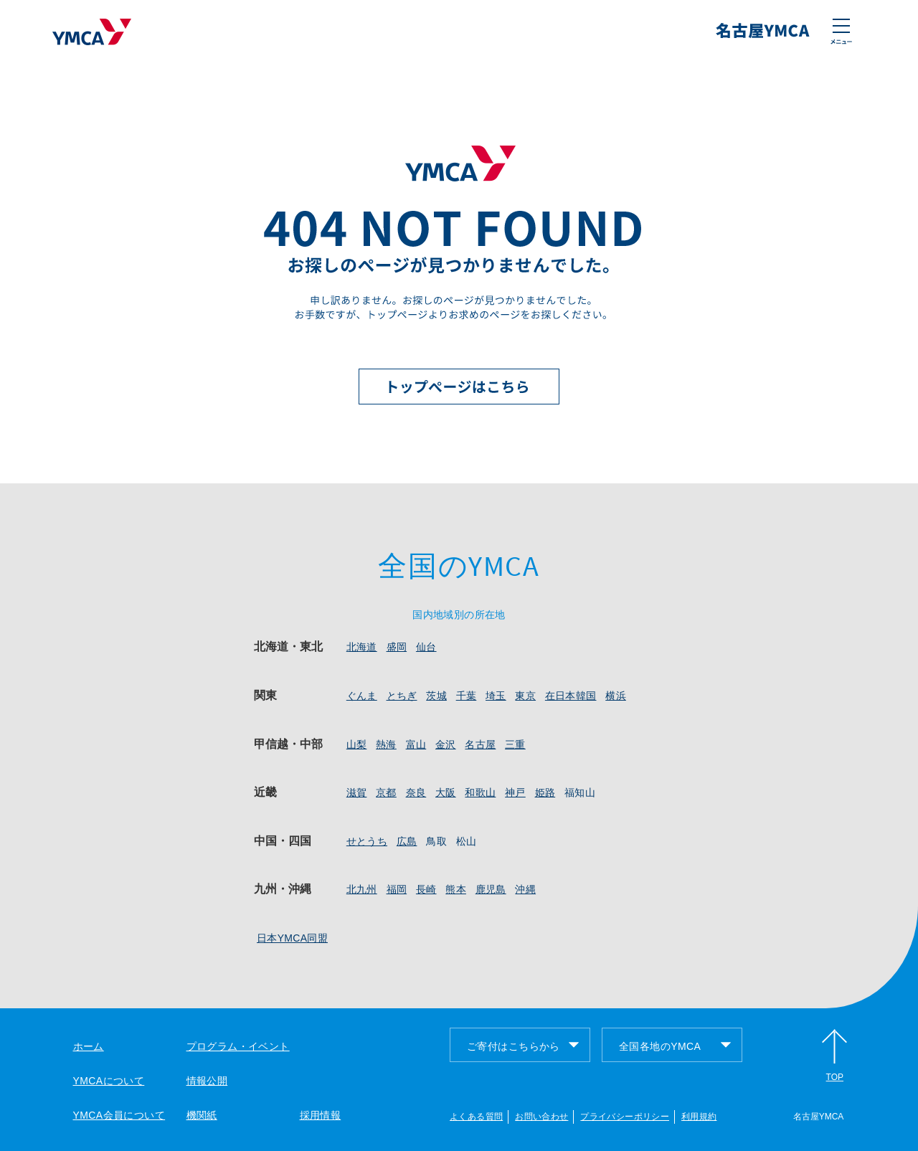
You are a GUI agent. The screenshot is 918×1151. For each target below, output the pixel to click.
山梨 (356, 744)
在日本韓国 (571, 695)
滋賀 (356, 792)
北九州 (361, 889)
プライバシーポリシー (624, 1117)
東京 (525, 695)
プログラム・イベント (238, 1046)
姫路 (545, 792)
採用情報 (320, 1115)
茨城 (436, 695)
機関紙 (201, 1115)
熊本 (455, 889)
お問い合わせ (541, 1117)
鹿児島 (490, 889)
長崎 (426, 889)
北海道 (361, 647)
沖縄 (525, 889)
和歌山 (480, 792)
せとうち (366, 841)
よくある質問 (476, 1117)
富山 (416, 744)
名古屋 (480, 744)
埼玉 (496, 695)
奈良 (416, 792)
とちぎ (402, 695)
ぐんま (361, 695)
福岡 (397, 889)
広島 (407, 841)
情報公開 (207, 1080)
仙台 (426, 647)
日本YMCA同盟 (292, 938)
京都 (386, 792)
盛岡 (397, 647)
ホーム (88, 1046)
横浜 (615, 695)
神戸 (515, 792)
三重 (515, 744)
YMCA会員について (119, 1115)
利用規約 (698, 1117)
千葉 (466, 695)
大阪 (445, 792)
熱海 (386, 744)
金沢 (445, 744)
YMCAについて (109, 1080)
